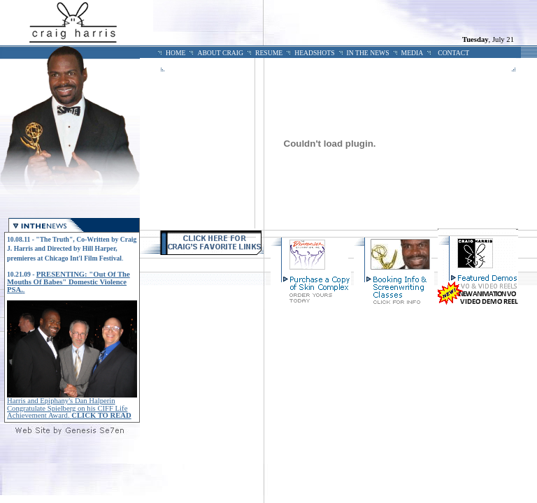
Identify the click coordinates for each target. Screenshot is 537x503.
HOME (175, 53)
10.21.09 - (21, 274)
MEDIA (412, 53)
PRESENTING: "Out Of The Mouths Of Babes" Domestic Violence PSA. (68, 281)
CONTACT (453, 53)
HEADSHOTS (314, 53)
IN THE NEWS (368, 53)
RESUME (268, 53)
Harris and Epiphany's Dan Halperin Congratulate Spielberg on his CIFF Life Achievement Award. (69, 408)
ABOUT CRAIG (220, 53)
